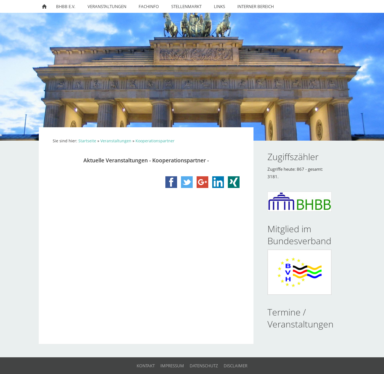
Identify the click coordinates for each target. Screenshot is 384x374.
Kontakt (146, 365)
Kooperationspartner (155, 140)
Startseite (87, 140)
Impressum (172, 365)
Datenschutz (204, 365)
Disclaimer (235, 365)
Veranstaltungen (115, 140)
